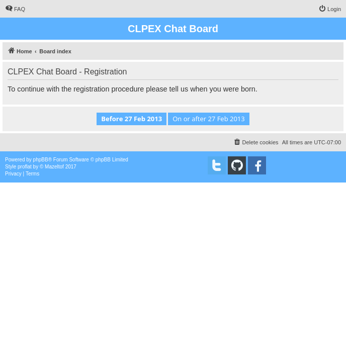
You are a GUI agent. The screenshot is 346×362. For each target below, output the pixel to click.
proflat (25, 166)
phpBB (40, 159)
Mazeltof (54, 166)
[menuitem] (15, 9)
